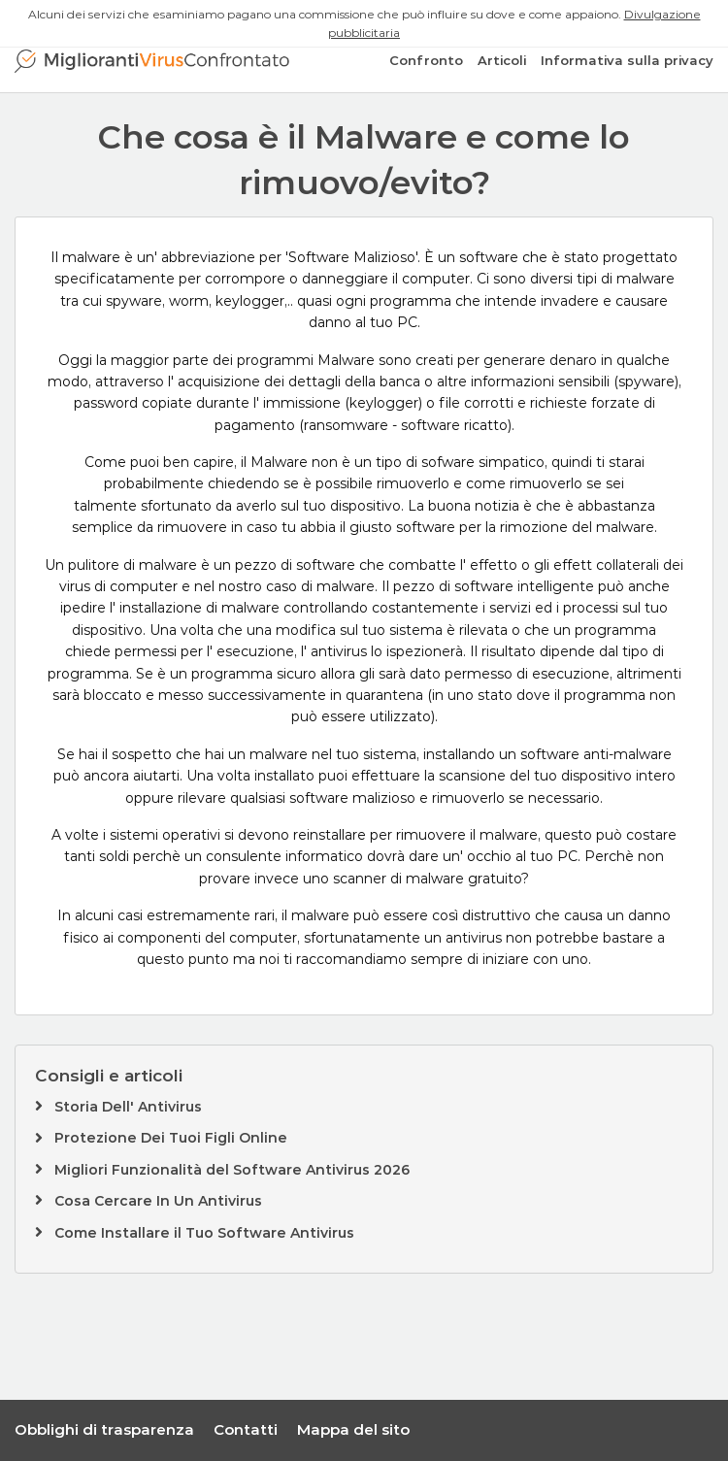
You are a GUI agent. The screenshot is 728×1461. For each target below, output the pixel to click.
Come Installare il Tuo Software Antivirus (204, 1233)
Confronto (426, 60)
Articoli (502, 60)
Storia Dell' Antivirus (128, 1106)
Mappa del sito (353, 1429)
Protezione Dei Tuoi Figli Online (170, 1137)
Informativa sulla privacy (627, 60)
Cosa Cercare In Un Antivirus (158, 1201)
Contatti (246, 1429)
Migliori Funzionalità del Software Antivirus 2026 (232, 1170)
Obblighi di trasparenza (104, 1429)
